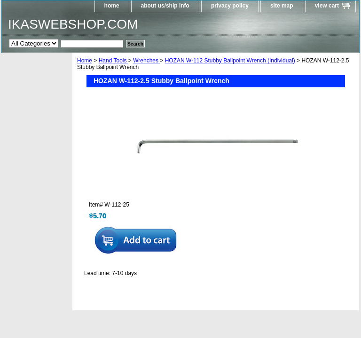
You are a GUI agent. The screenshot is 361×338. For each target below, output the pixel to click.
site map (281, 5)
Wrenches (146, 60)
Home (84, 60)
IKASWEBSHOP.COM (73, 24)
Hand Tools (113, 60)
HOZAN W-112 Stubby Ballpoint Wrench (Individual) (230, 60)
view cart (327, 5)
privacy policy (230, 5)
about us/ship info (165, 5)
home (111, 5)
